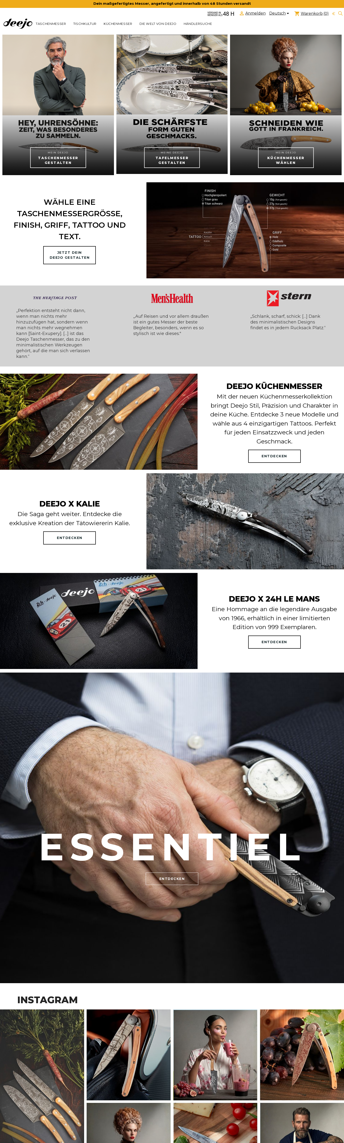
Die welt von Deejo (158, 24)
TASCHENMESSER (51, 24)
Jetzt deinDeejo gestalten (70, 255)
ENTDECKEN (274, 456)
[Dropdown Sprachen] (280, 14)
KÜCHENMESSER (118, 24)
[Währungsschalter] (333, 13)
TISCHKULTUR (85, 24)
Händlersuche (198, 24)
